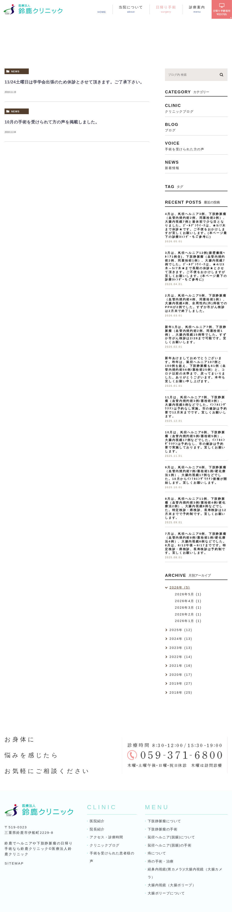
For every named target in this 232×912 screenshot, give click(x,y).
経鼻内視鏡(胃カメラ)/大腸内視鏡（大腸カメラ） (185, 873)
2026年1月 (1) (188, 621)
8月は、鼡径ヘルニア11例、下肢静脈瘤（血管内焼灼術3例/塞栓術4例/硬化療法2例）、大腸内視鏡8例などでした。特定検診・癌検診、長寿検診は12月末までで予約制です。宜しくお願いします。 (195, 508)
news (15, 71)
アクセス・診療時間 (106, 837)
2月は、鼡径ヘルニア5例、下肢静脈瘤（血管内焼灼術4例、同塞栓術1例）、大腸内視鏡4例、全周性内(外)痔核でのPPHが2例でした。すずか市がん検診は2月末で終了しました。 (196, 303)
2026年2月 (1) (188, 614)
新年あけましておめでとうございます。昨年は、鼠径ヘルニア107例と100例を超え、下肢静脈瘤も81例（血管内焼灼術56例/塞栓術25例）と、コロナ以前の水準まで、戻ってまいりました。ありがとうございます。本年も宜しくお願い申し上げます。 (195, 369)
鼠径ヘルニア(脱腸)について (171, 837)
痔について (157, 853)
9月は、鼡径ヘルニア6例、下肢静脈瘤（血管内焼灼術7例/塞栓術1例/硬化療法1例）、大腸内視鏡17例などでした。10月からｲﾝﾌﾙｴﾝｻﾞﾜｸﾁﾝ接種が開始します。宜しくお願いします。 (196, 475)
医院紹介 (97, 821)
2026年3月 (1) (188, 607)
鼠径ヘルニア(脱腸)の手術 (169, 845)
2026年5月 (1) (188, 594)
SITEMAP (14, 863)
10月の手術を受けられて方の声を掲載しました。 (52, 122)
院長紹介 (97, 829)
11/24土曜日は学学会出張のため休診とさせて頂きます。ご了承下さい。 (74, 82)
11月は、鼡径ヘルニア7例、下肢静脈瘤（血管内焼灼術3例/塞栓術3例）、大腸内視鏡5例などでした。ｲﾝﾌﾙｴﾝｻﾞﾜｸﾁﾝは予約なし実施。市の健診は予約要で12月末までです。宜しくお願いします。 (196, 407)
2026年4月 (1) (188, 601)
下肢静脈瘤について (164, 821)
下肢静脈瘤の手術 (162, 829)
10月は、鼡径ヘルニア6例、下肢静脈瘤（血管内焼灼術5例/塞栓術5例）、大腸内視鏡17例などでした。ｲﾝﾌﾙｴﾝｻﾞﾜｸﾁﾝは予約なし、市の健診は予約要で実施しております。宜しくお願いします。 (195, 442)
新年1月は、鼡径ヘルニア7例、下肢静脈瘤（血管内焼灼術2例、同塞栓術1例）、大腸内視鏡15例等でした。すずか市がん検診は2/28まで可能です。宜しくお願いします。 (196, 334)
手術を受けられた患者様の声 (112, 857)
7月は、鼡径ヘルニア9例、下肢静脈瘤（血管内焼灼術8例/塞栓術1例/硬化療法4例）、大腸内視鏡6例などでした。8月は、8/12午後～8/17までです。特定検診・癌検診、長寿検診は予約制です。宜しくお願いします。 (195, 543)
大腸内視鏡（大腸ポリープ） (172, 885)
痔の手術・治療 (160, 861)
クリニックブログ (104, 845)
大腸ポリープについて (166, 893)
